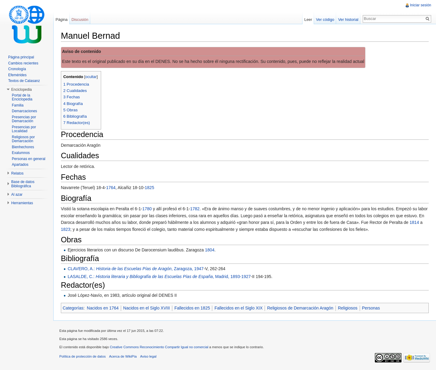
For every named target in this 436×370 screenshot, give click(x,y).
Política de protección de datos (82, 356)
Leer (308, 19)
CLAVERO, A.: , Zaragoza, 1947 (135, 268)
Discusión (79, 19)
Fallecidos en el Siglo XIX (238, 308)
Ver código (325, 19)
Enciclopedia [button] (21, 89)
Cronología (17, 69)
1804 (209, 249)
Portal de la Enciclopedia (22, 97)
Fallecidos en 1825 (192, 308)
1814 (414, 222)
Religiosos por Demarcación (23, 139)
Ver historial (348, 19)
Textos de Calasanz (24, 81)
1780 (147, 208)
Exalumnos (21, 153)
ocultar (91, 77)
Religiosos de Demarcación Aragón (300, 308)
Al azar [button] (16, 194)
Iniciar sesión (420, 5)
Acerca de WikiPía (123, 356)
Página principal (21, 57)
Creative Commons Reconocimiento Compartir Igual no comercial (159, 347)
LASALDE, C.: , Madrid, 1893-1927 (159, 276)
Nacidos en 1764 (103, 308)
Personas (371, 308)
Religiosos (348, 308)
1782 (195, 208)
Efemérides (17, 75)
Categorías (73, 308)
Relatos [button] (17, 173)
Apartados (20, 164)
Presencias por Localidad (24, 129)
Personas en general (28, 159)
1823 (65, 229)
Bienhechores (23, 147)
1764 (110, 187)
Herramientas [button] (22, 203)
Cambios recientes (23, 63)
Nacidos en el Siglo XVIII (146, 308)
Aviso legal (148, 356)
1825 (149, 187)
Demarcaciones (24, 111)
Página (61, 19)
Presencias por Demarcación (24, 119)
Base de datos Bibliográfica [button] (23, 184)
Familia (18, 105)
